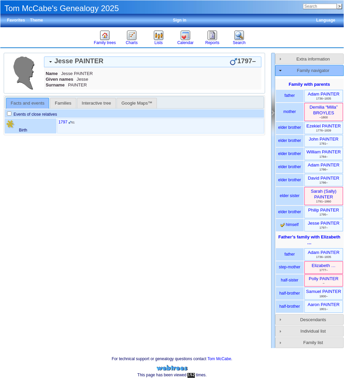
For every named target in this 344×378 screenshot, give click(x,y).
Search (239, 42)
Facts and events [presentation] (27, 103)
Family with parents (309, 84)
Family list (313, 342)
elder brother (289, 127)
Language (325, 20)
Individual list (313, 331)
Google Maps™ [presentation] (137, 103)
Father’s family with (309, 239)
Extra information (313, 59)
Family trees (105, 42)
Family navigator (313, 70)
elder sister (290, 195)
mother (289, 111)
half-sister (289, 280)
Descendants (313, 319)
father (290, 95)
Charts (131, 42)
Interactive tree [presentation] (96, 103)
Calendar (185, 42)
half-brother (289, 293)
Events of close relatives (32, 114)
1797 (63, 122)
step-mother (289, 267)
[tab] (152, 61)
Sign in (179, 20)
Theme (36, 20)
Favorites (16, 20)
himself (289, 224)
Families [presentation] (63, 103)
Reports (212, 42)
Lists (159, 42)
